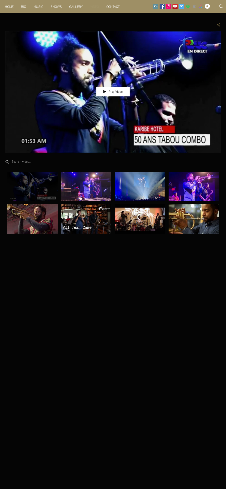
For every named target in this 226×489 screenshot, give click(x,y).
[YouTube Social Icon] (175, 6)
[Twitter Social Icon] (181, 6)
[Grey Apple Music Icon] (194, 6)
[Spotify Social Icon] (187, 6)
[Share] (216, 25)
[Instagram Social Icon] (168, 6)
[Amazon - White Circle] (207, 6)
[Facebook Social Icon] (162, 6)
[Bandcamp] (155, 6)
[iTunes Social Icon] (200, 6)
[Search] (221, 6)
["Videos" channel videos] (113, 205)
